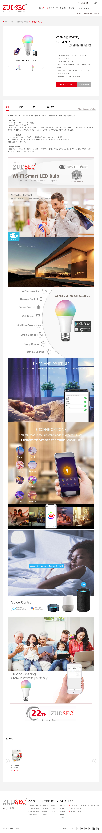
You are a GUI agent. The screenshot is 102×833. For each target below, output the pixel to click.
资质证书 (45, 808)
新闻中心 (58, 8)
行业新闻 (54, 808)
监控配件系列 (32, 814)
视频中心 (62, 814)
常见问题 (62, 811)
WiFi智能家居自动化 (35, 22)
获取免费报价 (66, 84)
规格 (37, 107)
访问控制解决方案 (34, 808)
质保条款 (62, 817)
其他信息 (53, 107)
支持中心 (65, 8)
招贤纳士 (45, 811)
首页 (40, 8)
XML (72, 828)
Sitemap (65, 828)
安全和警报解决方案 (34, 805)
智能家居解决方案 (23, 22)
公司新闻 (54, 805)
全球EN (94, 3)
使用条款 (45, 814)
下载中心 (62, 808)
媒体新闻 (54, 811)
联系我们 (71, 8)
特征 (23, 107)
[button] (43, 67)
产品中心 (45, 8)
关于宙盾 (45, 805)
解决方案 (62, 805)
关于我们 (52, 8)
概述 (10, 107)
